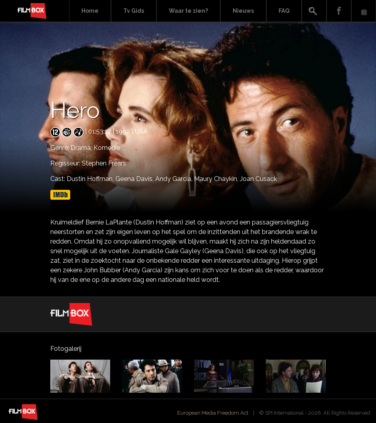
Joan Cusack (258, 179)
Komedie (106, 147)
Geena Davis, (135, 179)
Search (314, 11)
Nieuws (243, 11)
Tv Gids (133, 11)
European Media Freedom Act (212, 413)
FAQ (284, 11)
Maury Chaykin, (217, 179)
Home (90, 11)
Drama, (82, 147)
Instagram (363, 11)
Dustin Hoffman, (91, 179)
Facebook (339, 11)
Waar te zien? (188, 11)
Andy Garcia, (174, 179)
